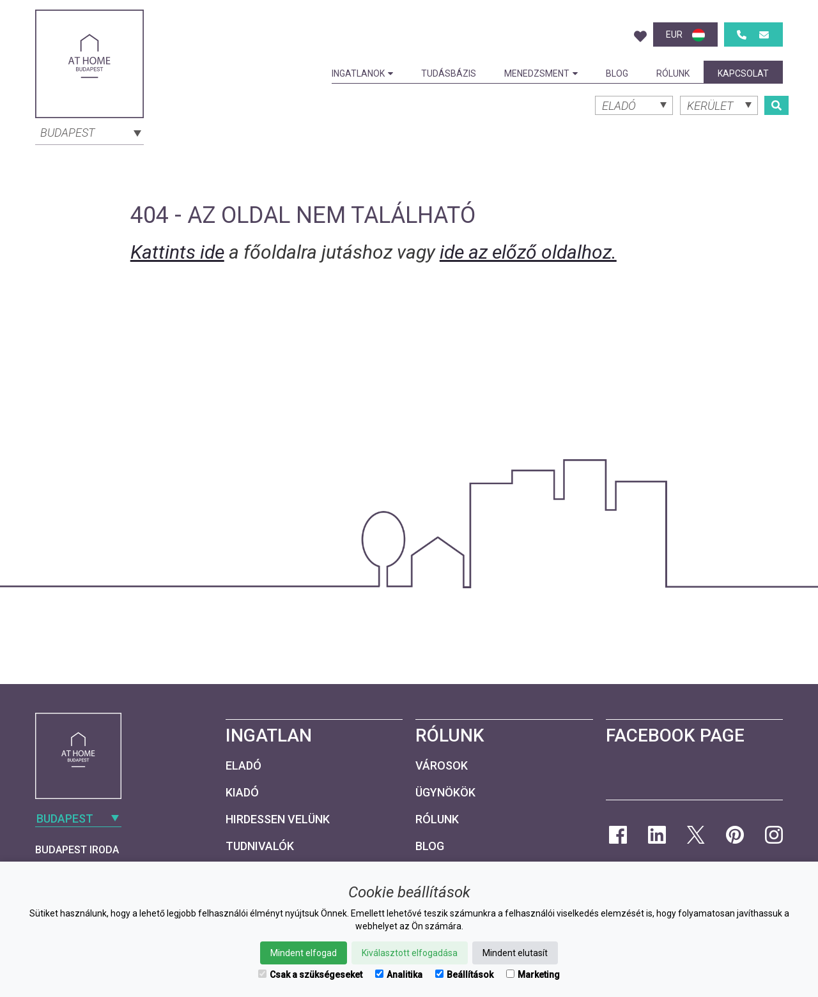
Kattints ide (177, 252)
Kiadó (242, 792)
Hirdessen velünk (278, 819)
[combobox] (89, 131)
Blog (617, 73)
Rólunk (673, 73)
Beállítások (464, 975)
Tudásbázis (448, 73)
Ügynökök (445, 792)
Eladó (243, 765)
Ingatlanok (362, 73)
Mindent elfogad (303, 953)
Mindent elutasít (515, 953)
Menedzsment (541, 73)
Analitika (398, 975)
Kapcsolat (743, 73)
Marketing (533, 975)
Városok (441, 765)
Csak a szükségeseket (310, 975)
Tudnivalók (260, 846)
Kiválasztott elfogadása (410, 953)
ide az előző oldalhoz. (528, 252)
